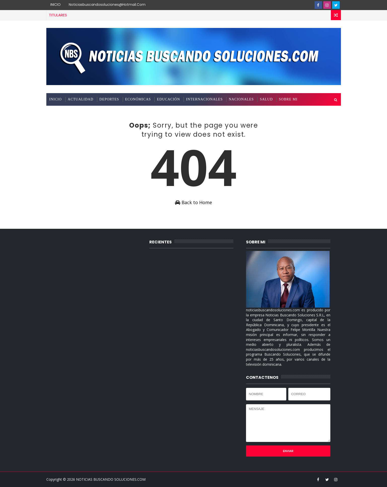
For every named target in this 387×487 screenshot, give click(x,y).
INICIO (55, 4)
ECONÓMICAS (138, 99)
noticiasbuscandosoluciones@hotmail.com (107, 4)
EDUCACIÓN (168, 99)
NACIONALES (241, 99)
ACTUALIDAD (80, 99)
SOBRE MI (288, 99)
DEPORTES (109, 99)
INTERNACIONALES (204, 99)
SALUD (266, 99)
